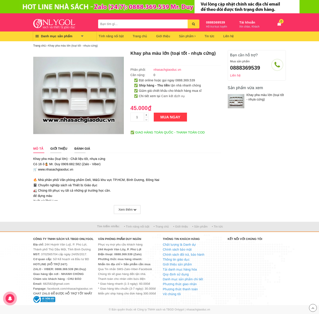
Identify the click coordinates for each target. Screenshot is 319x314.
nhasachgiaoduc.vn (198, 309)
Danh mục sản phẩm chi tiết (183, 279)
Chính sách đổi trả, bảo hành (183, 254)
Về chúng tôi (172, 294)
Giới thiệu (163, 36)
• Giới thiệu (180, 226)
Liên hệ (228, 36)
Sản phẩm (187, 36)
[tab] (38, 148)
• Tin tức (217, 226)
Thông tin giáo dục (176, 259)
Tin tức (209, 36)
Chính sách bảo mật (177, 249)
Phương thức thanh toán (180, 289)
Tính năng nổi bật (111, 36)
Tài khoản (247, 22)
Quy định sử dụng (176, 274)
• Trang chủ (161, 226)
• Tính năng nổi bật (136, 226)
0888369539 (215, 22)
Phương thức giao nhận (180, 284)
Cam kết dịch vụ (173, 96)
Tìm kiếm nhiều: (108, 226)
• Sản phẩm (200, 226)
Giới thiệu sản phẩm (177, 264)
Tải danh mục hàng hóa (180, 269)
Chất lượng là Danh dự (179, 244)
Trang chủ (140, 36)
